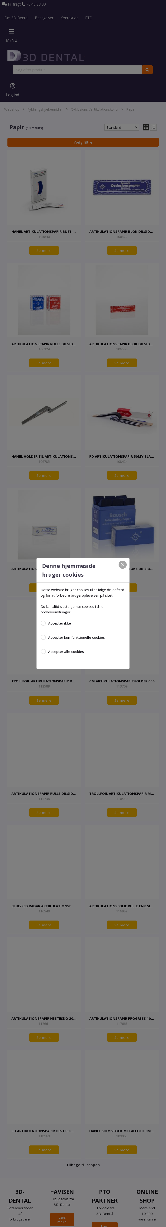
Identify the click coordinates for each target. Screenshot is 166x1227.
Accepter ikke (59, 623)
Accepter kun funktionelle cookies (76, 637)
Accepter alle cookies (66, 651)
